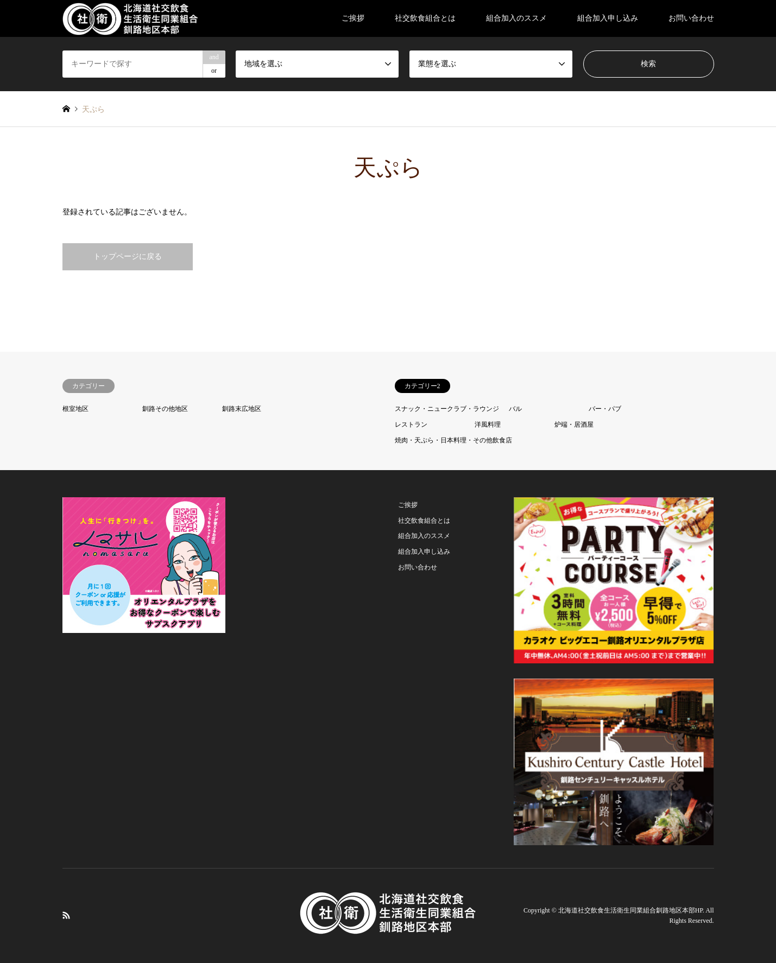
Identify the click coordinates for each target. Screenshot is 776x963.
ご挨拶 (353, 18)
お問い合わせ (691, 18)
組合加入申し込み (607, 18)
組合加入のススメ (516, 18)
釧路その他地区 (165, 409)
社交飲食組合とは (425, 18)
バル (515, 409)
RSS (66, 915)
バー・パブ (605, 409)
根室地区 (75, 409)
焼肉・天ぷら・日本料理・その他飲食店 (453, 440)
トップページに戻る (127, 256)
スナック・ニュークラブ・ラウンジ (447, 409)
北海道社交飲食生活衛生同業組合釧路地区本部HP (630, 910)
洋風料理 (488, 424)
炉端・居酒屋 (574, 424)
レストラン (411, 424)
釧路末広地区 (241, 409)
